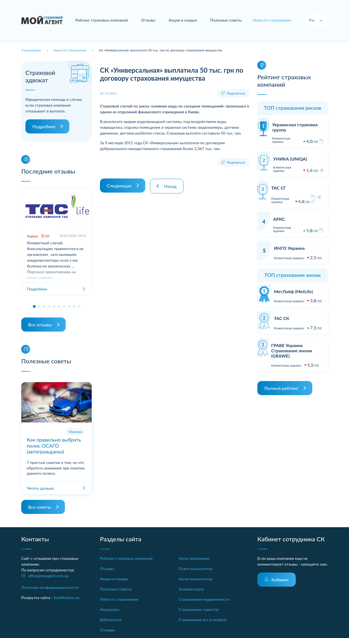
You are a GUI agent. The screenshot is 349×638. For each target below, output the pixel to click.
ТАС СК (281, 318)
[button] (34, 306)
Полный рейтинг (281, 388)
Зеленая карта (191, 589)
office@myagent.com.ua (48, 575)
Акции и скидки (183, 20)
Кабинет (280, 579)
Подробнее (43, 126)
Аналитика (109, 609)
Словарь (107, 630)
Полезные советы (226, 20)
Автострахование (194, 558)
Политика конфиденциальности (50, 587)
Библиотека (110, 619)
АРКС (279, 219)
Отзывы (148, 20)
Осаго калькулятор (195, 568)
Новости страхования (119, 599)
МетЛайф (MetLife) (293, 291)
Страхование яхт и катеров (202, 619)
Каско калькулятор (195, 578)
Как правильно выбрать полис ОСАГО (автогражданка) (54, 446)
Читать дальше (40, 488)
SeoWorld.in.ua (66, 597)
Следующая (119, 185)
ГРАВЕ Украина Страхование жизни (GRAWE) (291, 350)
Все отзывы (40, 324)
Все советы (39, 507)
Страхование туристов (199, 609)
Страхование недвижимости (204, 599)
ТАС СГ (278, 187)
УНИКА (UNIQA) (290, 158)
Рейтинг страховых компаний (101, 20)
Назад (171, 185)
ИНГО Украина (289, 248)
